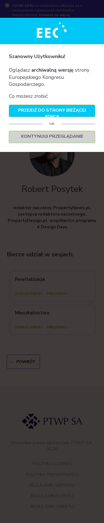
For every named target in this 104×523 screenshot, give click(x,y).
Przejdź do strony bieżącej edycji (52, 112)
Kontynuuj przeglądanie (52, 136)
